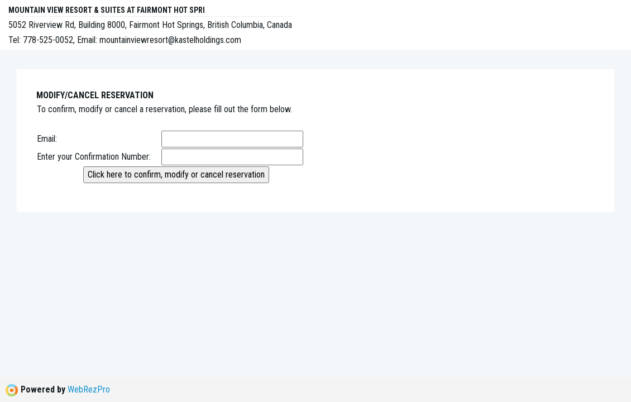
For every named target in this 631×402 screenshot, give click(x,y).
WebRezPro (89, 389)
